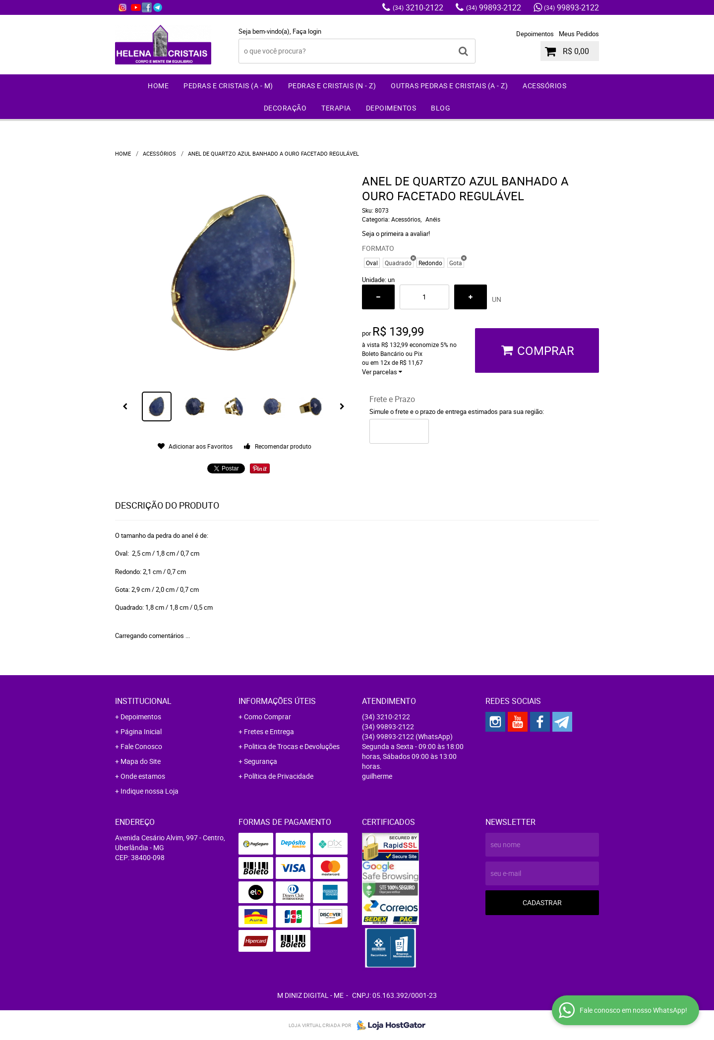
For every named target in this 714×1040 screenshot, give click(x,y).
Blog (440, 108)
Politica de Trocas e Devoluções (292, 746)
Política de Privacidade (278, 776)
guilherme (377, 776)
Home (158, 85)
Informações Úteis (277, 700)
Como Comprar (267, 716)
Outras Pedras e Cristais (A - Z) (449, 85)
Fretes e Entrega (269, 731)
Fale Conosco (141, 746)
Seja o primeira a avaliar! (396, 233)
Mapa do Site (140, 761)
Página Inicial (141, 731)
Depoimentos (535, 33)
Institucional (143, 700)
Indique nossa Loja (149, 791)
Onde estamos (142, 776)
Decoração (285, 108)
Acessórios (544, 85)
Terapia (336, 108)
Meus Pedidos (579, 33)
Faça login (307, 31)
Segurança (260, 761)
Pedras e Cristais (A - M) (228, 85)
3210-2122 (418, 7)
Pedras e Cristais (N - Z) (332, 85)
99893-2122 (493, 7)
